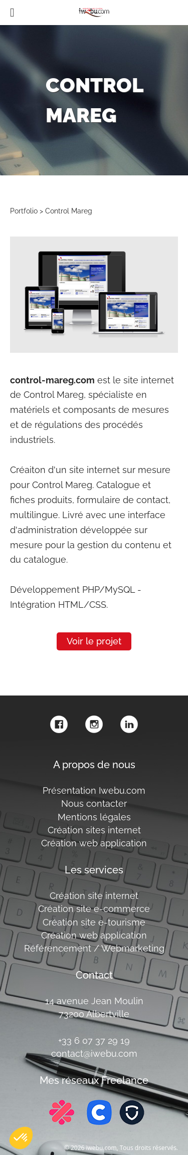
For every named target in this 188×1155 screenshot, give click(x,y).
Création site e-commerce (94, 908)
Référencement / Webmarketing (94, 948)
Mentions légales (94, 817)
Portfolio (24, 210)
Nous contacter (94, 803)
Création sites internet (94, 830)
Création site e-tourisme (94, 922)
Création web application (94, 843)
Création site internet (94, 895)
